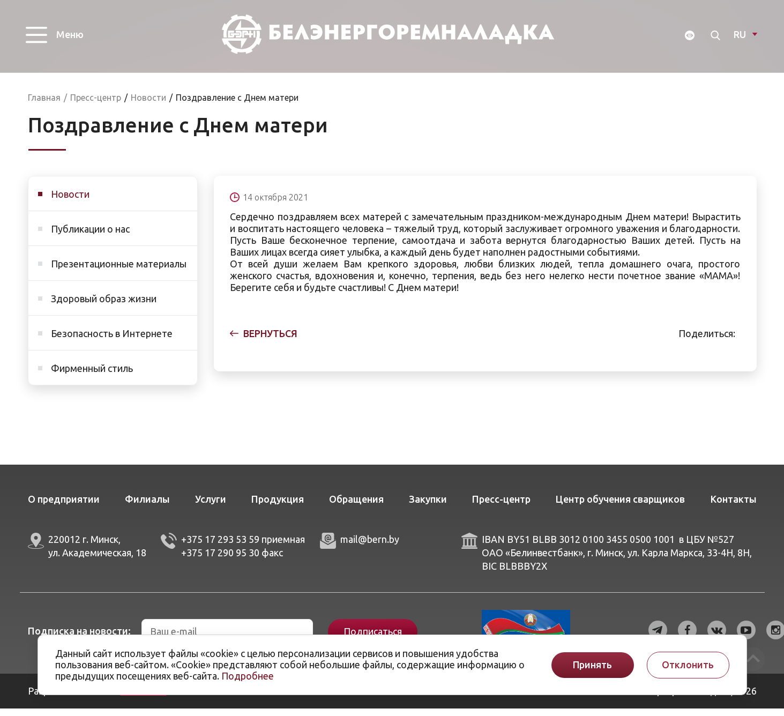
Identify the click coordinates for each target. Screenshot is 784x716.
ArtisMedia (144, 698)
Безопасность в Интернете (112, 340)
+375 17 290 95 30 (220, 560)
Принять (592, 665)
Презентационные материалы (118, 271)
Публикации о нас (90, 236)
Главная (44, 105)
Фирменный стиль (92, 375)
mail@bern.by (369, 546)
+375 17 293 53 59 (220, 546)
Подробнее (247, 675)
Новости (70, 201)
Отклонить (688, 665)
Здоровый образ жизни (103, 306)
